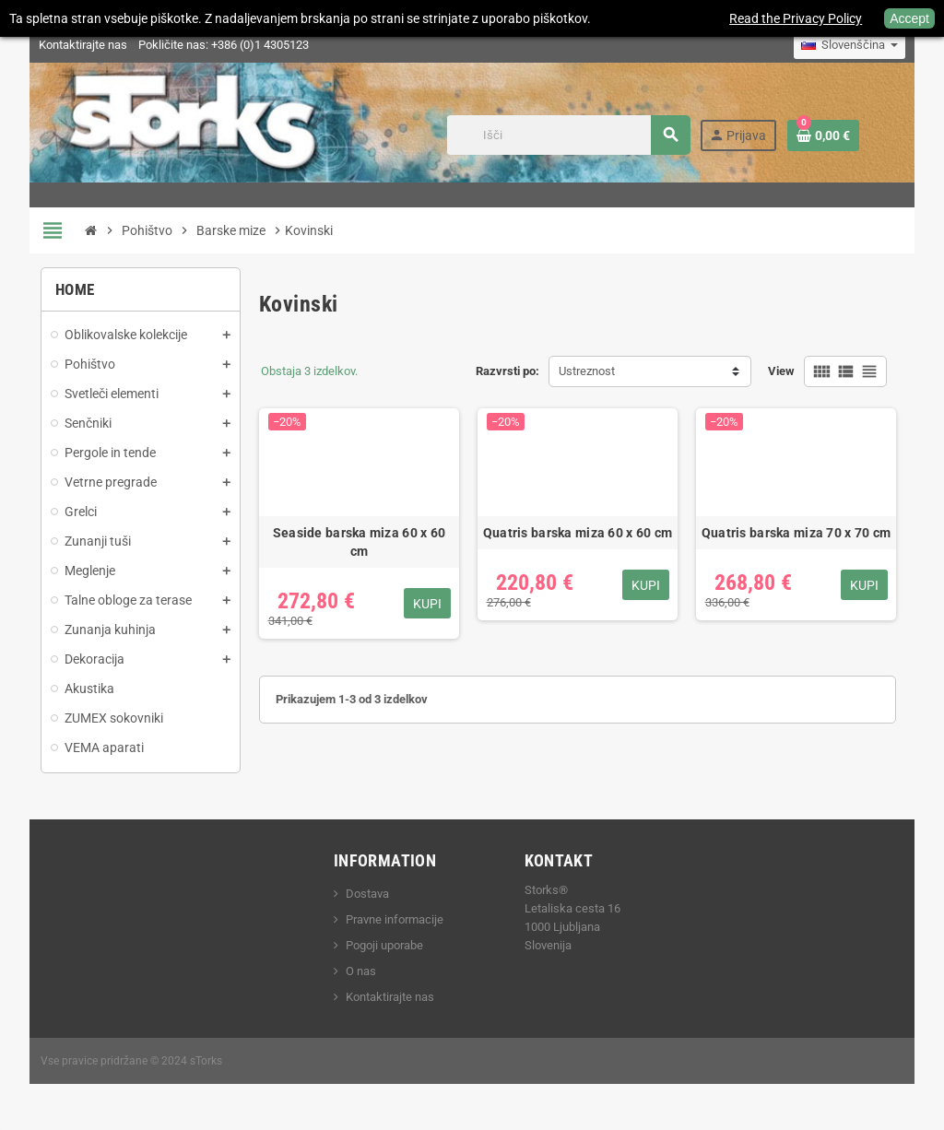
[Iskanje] (568, 135)
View (781, 371)
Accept (909, 18)
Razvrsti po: (507, 371)
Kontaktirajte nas (83, 45)
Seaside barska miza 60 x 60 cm (359, 542)
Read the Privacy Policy (795, 18)
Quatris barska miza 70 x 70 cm (796, 532)
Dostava (367, 893)
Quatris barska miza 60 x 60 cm (577, 532)
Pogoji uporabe (384, 945)
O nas (361, 971)
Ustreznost (587, 371)
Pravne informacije (394, 919)
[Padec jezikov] (849, 45)
